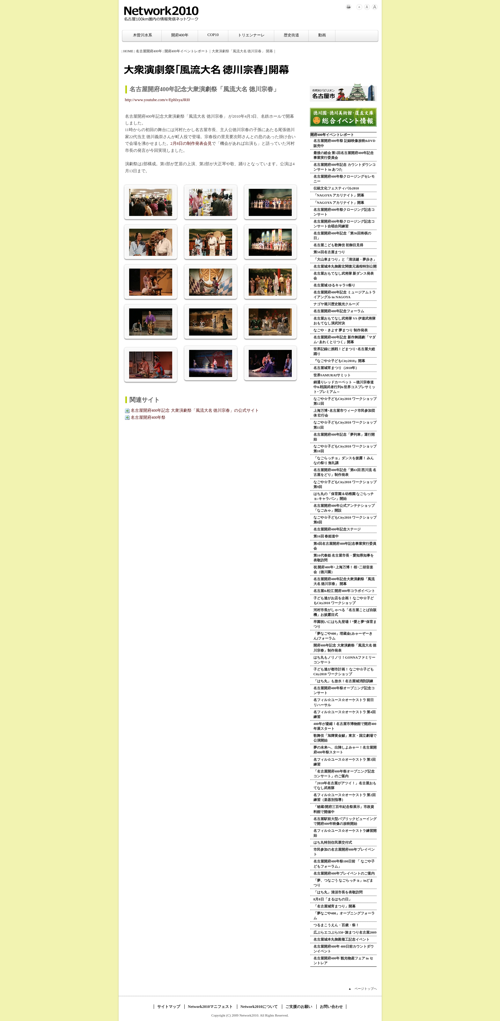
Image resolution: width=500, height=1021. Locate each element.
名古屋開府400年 (149, 51)
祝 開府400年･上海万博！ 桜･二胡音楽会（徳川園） (343, 569)
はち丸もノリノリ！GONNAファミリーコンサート (344, 659)
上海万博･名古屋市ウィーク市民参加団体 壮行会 (344, 413)
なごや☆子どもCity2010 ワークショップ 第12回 (345, 401)
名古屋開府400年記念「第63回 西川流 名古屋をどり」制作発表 (344, 472)
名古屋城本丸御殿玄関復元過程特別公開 (345, 266)
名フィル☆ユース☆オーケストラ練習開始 (345, 833)
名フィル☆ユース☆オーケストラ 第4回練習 (344, 714)
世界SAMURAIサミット (332, 375)
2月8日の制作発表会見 (191, 143)
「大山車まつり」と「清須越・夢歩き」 (345, 259)
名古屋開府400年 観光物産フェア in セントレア (343, 960)
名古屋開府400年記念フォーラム (338, 311)
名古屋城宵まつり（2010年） (336, 368)
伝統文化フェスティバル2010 (336, 188)
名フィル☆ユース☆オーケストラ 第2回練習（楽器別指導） (344, 797)
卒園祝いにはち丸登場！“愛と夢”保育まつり (345, 624)
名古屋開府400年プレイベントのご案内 (344, 873)
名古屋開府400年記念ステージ (337, 529)
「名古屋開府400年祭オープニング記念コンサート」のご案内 (344, 773)
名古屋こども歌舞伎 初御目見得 (338, 245)
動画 (322, 35)
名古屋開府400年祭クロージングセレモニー (344, 178)
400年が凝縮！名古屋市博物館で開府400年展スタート (344, 726)
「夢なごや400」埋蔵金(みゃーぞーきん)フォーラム (342, 636)
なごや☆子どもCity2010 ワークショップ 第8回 (345, 519)
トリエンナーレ (251, 35)
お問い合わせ (331, 1006)
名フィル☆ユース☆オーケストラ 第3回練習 (344, 762)
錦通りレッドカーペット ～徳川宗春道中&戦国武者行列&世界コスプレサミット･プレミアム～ (344, 387)
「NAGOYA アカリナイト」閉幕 (338, 195)
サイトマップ (168, 1006)
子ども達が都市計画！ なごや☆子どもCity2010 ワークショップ (343, 671)
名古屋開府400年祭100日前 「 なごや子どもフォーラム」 (344, 863)
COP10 (213, 35)
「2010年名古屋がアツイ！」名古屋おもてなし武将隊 (345, 785)
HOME (128, 51)
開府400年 (179, 35)
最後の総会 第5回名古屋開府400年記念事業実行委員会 (343, 155)
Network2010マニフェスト (210, 1006)
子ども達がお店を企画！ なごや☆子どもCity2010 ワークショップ (343, 600)
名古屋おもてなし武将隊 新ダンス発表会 (343, 275)
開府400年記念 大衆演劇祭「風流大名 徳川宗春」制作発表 (345, 647)
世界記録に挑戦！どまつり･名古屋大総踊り (344, 351)
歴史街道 (291, 35)
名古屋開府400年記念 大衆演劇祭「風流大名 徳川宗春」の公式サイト (195, 410)
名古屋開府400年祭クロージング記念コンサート (344, 212)
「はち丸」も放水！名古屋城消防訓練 (343, 681)
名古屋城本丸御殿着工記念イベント (341, 939)
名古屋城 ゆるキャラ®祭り (334, 285)
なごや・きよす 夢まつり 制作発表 (340, 330)
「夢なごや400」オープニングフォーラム (344, 915)
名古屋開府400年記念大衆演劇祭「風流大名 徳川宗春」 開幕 (344, 581)
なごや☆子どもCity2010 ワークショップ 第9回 (345, 484)
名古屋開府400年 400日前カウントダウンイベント (343, 948)
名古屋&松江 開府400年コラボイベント (344, 591)
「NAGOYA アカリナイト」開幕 (338, 202)
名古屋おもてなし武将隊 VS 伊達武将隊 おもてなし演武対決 (344, 320)
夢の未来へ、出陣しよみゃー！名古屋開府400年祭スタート (345, 749)
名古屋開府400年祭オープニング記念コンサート (344, 690)
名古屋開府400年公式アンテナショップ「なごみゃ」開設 (344, 508)
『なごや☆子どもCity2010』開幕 (339, 361)
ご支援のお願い (298, 1006)
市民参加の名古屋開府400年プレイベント (344, 851)
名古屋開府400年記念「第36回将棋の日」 (342, 235)
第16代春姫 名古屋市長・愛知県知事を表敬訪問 (343, 557)
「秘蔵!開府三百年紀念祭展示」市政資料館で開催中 (343, 809)
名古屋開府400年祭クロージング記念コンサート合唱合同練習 (344, 223)
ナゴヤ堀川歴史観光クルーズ (336, 304)
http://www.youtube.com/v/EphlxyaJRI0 (157, 100)
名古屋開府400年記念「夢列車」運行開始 (344, 437)
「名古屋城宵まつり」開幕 (334, 906)
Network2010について (259, 1006)
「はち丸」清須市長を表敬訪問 (338, 892)
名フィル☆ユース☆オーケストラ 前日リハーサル (343, 702)
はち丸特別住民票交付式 (332, 842)
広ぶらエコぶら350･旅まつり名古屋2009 (345, 932)
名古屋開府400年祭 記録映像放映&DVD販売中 (344, 143)
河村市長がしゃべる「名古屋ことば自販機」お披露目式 (345, 612)
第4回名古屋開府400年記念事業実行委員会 (345, 546)
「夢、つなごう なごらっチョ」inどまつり (343, 882)
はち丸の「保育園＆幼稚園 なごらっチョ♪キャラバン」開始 (343, 496)
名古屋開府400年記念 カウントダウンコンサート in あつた (344, 167)
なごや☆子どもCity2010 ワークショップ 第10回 (345, 448)
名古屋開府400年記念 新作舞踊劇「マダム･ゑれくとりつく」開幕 (344, 339)
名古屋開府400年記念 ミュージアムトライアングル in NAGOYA (344, 294)
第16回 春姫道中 (326, 536)
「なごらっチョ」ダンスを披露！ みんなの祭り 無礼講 (343, 460)
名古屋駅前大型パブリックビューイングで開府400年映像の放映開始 (345, 821)
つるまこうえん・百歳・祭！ (336, 925)
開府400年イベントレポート (186, 51)
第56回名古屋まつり (329, 252)
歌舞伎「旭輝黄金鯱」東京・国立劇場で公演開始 (345, 738)
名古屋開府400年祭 (148, 417)
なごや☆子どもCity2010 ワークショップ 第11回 (345, 424)
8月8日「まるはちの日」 (332, 899)
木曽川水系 (142, 35)
